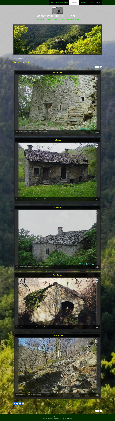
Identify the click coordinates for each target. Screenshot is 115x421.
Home (52, 2)
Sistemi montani (74, 2)
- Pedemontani (83, 2)
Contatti (91, 2)
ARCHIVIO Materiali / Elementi (62, 2)
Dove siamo (98, 2)
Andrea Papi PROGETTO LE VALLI (57, 16)
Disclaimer (70, 418)
